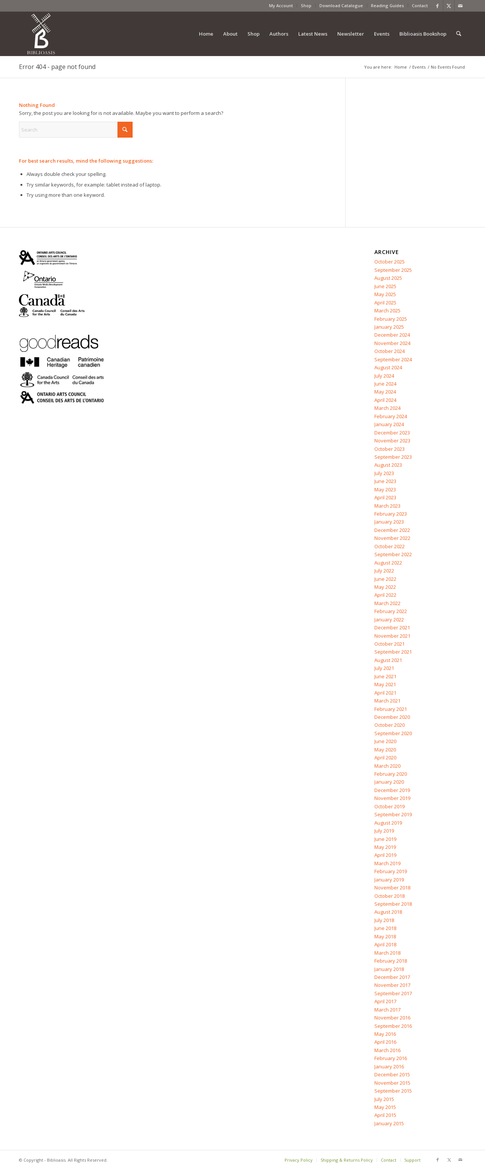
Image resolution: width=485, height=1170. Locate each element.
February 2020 (390, 773)
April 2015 (385, 1115)
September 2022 (393, 554)
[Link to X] (448, 5)
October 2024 (389, 351)
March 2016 (387, 1050)
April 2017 (385, 1001)
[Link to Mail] (460, 5)
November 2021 (392, 635)
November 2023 (392, 440)
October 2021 (389, 643)
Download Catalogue (341, 5)
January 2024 (389, 424)
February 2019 (390, 871)
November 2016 (392, 1017)
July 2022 (384, 570)
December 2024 (392, 334)
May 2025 (385, 294)
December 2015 (392, 1074)
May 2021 (385, 684)
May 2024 (385, 391)
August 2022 (388, 562)
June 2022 (385, 579)
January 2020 (389, 781)
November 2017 (392, 985)
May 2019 (385, 847)
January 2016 (389, 1066)
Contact (420, 5)
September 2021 (393, 651)
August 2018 (388, 911)
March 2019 (387, 863)
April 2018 (385, 944)
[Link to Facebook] (437, 5)
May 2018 (385, 936)
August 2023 (388, 464)
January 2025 (389, 326)
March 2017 (387, 1009)
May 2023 (385, 489)
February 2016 (390, 1058)
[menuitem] (281, 6)
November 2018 (392, 887)
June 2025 (385, 286)
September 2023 (393, 456)
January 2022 (389, 619)
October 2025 (389, 261)
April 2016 (385, 1041)
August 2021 (388, 660)
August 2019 (388, 822)
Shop (306, 5)
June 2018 (385, 928)
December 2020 (392, 717)
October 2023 (389, 448)
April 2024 (385, 400)
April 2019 (385, 855)
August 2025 (388, 277)
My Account (281, 5)
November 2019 (392, 798)
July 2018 (384, 920)
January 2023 (389, 521)
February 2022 (390, 611)
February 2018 (390, 960)
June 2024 (385, 383)
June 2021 (385, 676)
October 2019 (389, 806)
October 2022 (389, 546)
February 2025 (390, 318)
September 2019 (393, 814)
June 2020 (385, 741)
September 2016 (393, 1026)
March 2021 (387, 700)
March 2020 (387, 765)
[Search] (458, 34)
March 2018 (387, 952)
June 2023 (385, 481)
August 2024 (388, 367)
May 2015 (385, 1107)
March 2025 (387, 310)
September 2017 (393, 993)
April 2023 (385, 497)
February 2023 (390, 513)
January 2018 (389, 969)
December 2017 (392, 977)
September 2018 (393, 903)
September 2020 (393, 733)
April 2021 (385, 692)
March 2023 (387, 505)
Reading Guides (387, 5)
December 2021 (392, 627)
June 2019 (385, 839)
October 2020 (389, 724)
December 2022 (392, 530)
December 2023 (392, 432)
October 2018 (389, 895)
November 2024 (392, 343)
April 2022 (385, 594)
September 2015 (393, 1090)
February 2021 (390, 709)
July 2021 (384, 668)
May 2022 (385, 586)
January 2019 (389, 879)
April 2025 (385, 302)
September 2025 (393, 270)
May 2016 (385, 1033)
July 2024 (384, 375)
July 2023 (384, 473)
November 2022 (392, 538)
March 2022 (387, 603)
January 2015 (389, 1123)
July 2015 (384, 1099)
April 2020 (385, 757)
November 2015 (392, 1082)
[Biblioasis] (41, 34)
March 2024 (387, 408)
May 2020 (385, 749)
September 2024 (393, 359)
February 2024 (390, 416)
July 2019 (384, 830)
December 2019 (392, 790)
